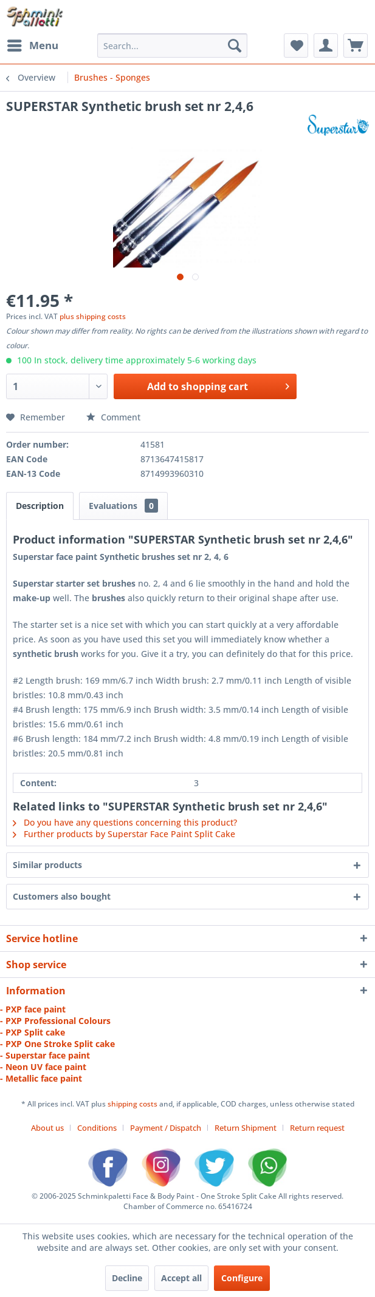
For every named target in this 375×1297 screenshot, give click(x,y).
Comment (113, 417)
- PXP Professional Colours (55, 1020)
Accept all (181, 1278)
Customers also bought (62, 896)
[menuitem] (32, 45)
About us (47, 1127)
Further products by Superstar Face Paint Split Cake (124, 834)
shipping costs (133, 1104)
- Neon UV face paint (43, 1067)
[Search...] (172, 45)
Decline (127, 1278)
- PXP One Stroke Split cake (57, 1043)
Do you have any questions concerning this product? (125, 822)
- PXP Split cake (32, 1032)
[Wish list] (296, 45)
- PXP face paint (33, 1009)
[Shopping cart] (355, 45)
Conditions (97, 1127)
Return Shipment (246, 1127)
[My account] (326, 45)
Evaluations (123, 506)
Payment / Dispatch (165, 1127)
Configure (242, 1278)
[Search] (234, 45)
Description (40, 505)
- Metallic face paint (41, 1078)
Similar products (47, 865)
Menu (32, 44)
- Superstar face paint (45, 1055)
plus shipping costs (93, 316)
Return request (317, 1127)
